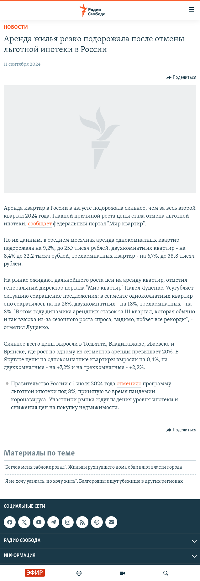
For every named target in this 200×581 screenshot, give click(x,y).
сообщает (40, 224)
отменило (129, 384)
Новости (16, 27)
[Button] (181, 77)
